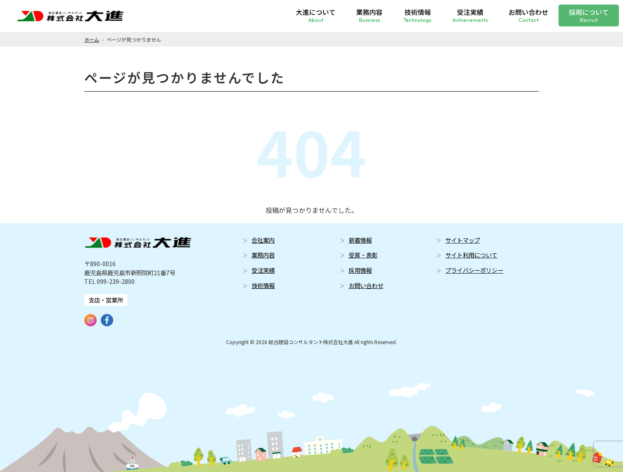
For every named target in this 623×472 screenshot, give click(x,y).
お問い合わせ (528, 15)
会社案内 (263, 240)
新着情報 (360, 240)
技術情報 (417, 15)
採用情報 (360, 270)
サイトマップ (462, 240)
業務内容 (369, 15)
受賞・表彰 (363, 254)
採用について (589, 15)
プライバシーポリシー (474, 270)
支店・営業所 (105, 299)
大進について (315, 15)
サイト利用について (471, 254)
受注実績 (470, 15)
